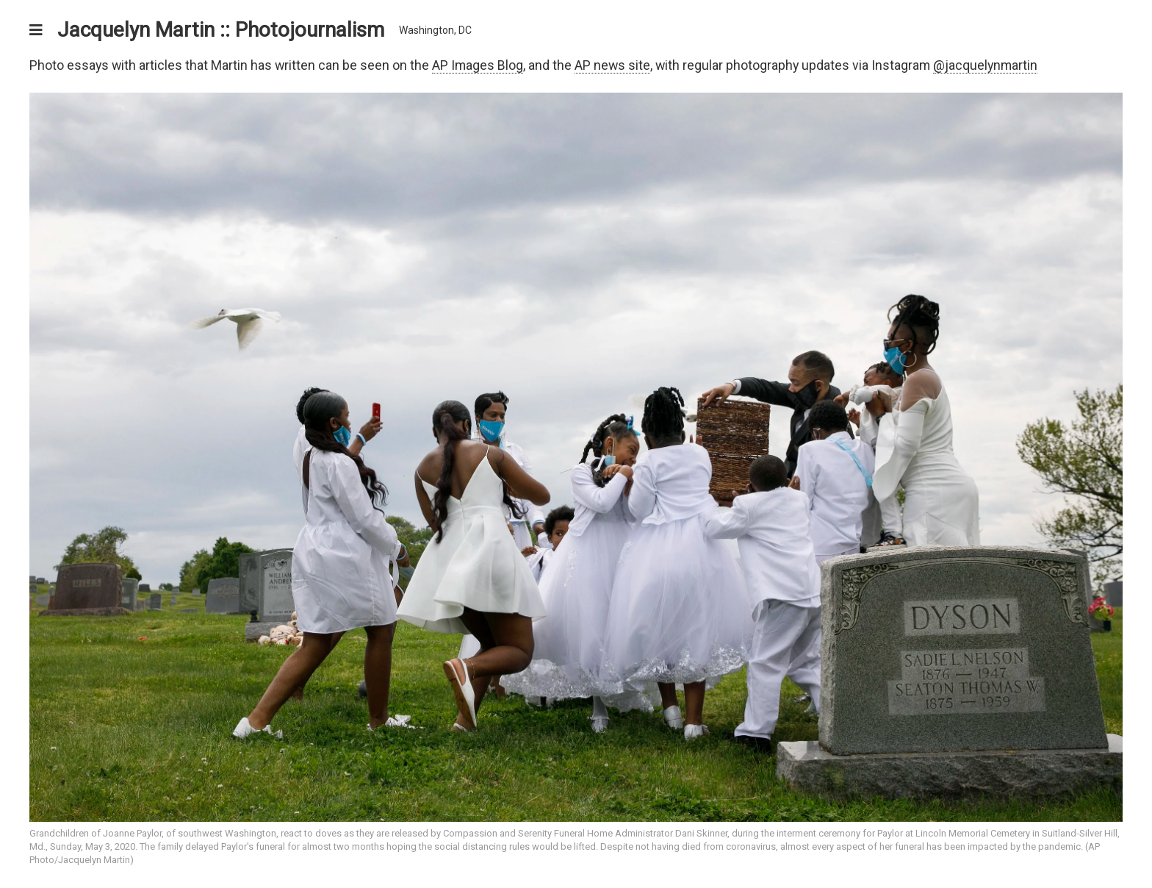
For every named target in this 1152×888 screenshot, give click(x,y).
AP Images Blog (477, 65)
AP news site (612, 65)
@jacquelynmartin (985, 65)
